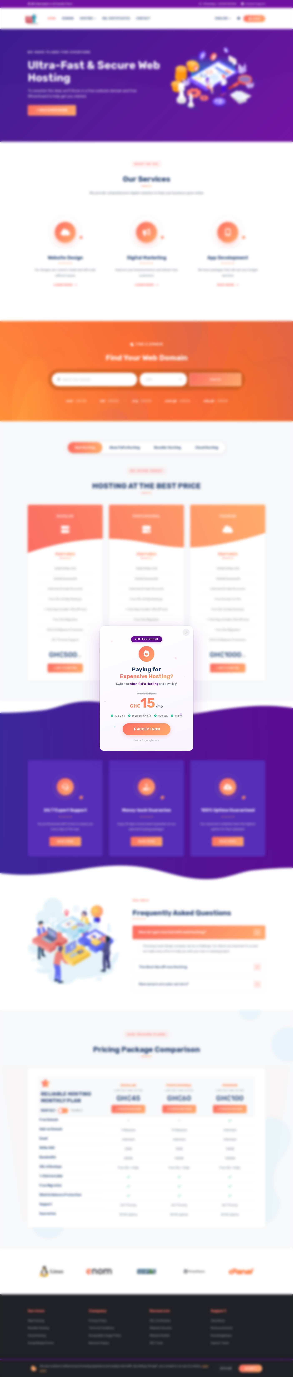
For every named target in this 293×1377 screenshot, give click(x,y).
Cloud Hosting (207, 447)
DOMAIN (68, 18)
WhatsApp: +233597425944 (217, 3)
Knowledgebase (221, 1337)
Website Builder (160, 1337)
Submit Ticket (220, 1345)
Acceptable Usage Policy (105, 1337)
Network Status (99, 1345)
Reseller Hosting (168, 447)
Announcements (222, 1329)
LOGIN (254, 18)
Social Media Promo (41, 1345)
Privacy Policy (98, 1322)
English (223, 18)
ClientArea (218, 1322)
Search (215, 379)
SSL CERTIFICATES (116, 18)
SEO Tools (156, 1345)
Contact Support (253, 3)
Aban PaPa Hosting (124, 447)
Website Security (161, 1329)
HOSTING (88, 18)
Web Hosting (84, 447)
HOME (52, 18)
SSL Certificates (160, 1322)
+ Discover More (52, 110)
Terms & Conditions (101, 1329)
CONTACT (143, 18)
